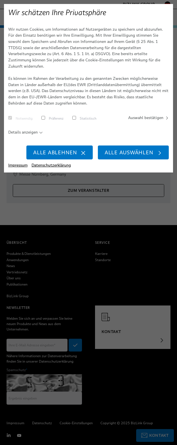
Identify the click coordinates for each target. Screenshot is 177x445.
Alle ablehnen (59, 152)
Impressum (18, 165)
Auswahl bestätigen (148, 117)
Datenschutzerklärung (51, 165)
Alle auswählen (133, 152)
